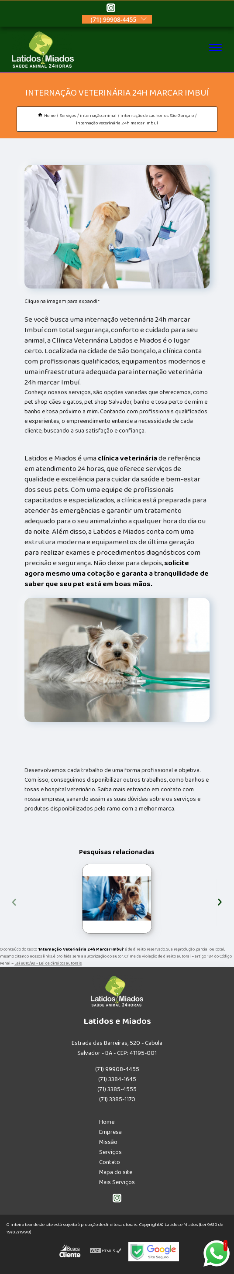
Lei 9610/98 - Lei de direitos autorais (48, 963)
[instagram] (111, 9)
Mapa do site (115, 1172)
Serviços (110, 1152)
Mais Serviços (117, 1182)
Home (106, 1122)
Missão (108, 1142)
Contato (109, 1162)
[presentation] (14, 900)
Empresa (110, 1132)
